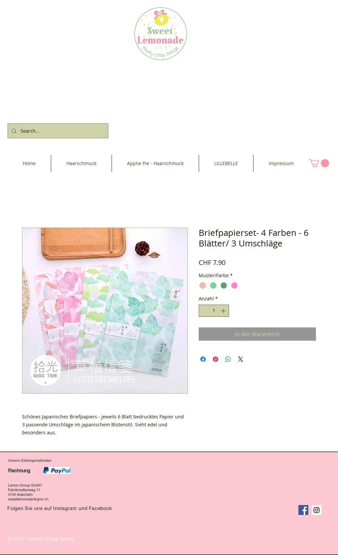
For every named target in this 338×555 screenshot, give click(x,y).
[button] (319, 163)
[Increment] (224, 311)
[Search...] (57, 131)
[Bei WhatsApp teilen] (228, 359)
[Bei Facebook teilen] (203, 359)
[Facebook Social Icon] (303, 510)
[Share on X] (241, 359)
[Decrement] (204, 311)
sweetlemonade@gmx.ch (28, 499)
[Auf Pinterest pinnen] (216, 359)
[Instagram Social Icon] (316, 510)
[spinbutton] (214, 311)
